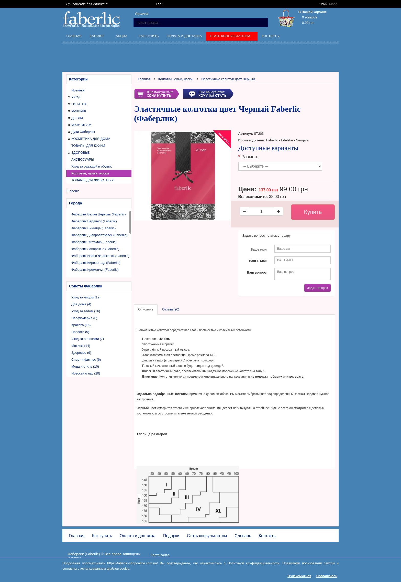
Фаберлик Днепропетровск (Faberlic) (99, 235)
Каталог (97, 37)
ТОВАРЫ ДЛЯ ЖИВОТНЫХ (92, 180)
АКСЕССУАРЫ (82, 159)
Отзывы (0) (170, 309)
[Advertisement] (200, 58)
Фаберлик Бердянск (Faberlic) (94, 221)
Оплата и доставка (184, 36)
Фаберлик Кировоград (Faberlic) (95, 263)
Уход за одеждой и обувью (91, 166)
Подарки (171, 536)
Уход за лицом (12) (86, 297)
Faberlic (73, 191)
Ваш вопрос (257, 272)
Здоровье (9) (81, 353)
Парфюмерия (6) (84, 318)
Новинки (77, 90)
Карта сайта (160, 555)
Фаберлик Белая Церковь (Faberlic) (98, 214)
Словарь (243, 536)
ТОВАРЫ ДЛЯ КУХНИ (88, 146)
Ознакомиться (299, 576)
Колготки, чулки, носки (90, 173)
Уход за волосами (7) (87, 339)
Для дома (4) (81, 304)
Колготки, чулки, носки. (176, 79)
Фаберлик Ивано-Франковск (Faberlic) (100, 256)
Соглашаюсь (326, 576)
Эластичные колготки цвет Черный (228, 79)
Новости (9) (80, 332)
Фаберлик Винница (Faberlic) (93, 228)
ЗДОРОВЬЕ (80, 152)
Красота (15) (81, 325)
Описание (145, 309)
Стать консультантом (230, 37)
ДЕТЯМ (77, 118)
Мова (333, 4)
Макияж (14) (80, 346)
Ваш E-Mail (257, 261)
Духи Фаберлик (83, 132)
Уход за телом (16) (85, 311)
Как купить (149, 36)
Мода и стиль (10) (85, 366)
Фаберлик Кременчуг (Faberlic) (94, 270)
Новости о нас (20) (85, 373)
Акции (122, 37)
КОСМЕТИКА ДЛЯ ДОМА (90, 139)
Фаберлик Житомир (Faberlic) (94, 242)
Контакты (271, 36)
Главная (74, 36)
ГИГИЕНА (79, 104)
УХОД (75, 97)
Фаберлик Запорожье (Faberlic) (95, 249)
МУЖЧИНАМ (81, 125)
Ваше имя (258, 249)
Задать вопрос (317, 288)
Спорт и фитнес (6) (86, 359)
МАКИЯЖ (78, 111)
